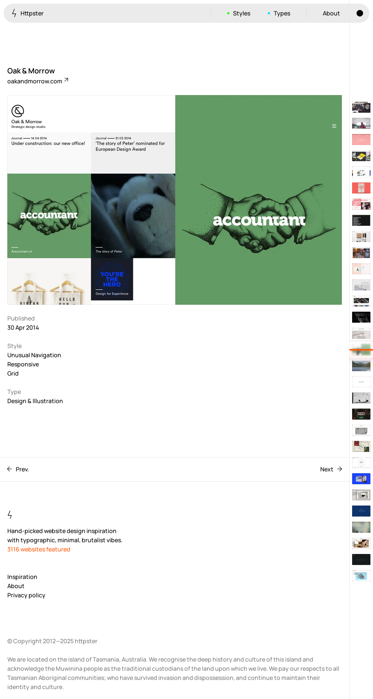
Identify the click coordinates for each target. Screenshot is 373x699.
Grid (13, 373)
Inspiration (22, 577)
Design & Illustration (35, 401)
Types (282, 13)
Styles (241, 13)
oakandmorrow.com (37, 81)
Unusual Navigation (34, 355)
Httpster (28, 13)
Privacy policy (26, 595)
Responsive (23, 364)
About (331, 13)
